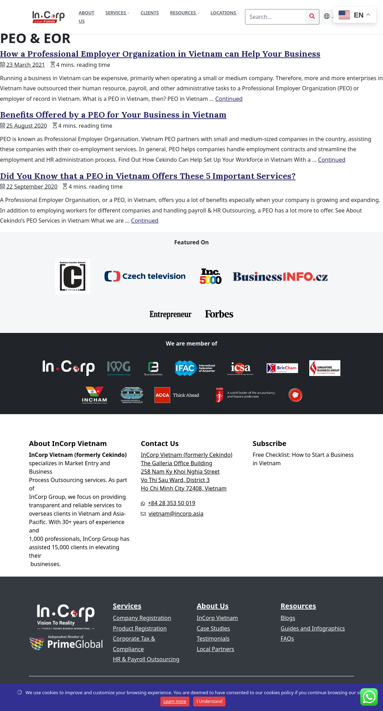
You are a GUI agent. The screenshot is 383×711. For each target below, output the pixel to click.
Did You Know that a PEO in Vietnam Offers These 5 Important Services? (148, 175)
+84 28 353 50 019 (171, 503)
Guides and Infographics (313, 628)
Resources (183, 12)
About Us (86, 16)
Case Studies (213, 628)
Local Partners (215, 649)
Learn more (175, 701)
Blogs (288, 618)
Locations (223, 12)
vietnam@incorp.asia (176, 513)
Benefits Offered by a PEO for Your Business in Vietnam (113, 114)
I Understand (209, 701)
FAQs (287, 638)
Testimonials (213, 638)
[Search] (275, 17)
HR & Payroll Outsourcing (146, 659)
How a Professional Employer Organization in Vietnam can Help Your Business (160, 53)
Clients (149, 12)
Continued (229, 99)
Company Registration (142, 618)
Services (116, 12)
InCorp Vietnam (217, 618)
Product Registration (140, 628)
